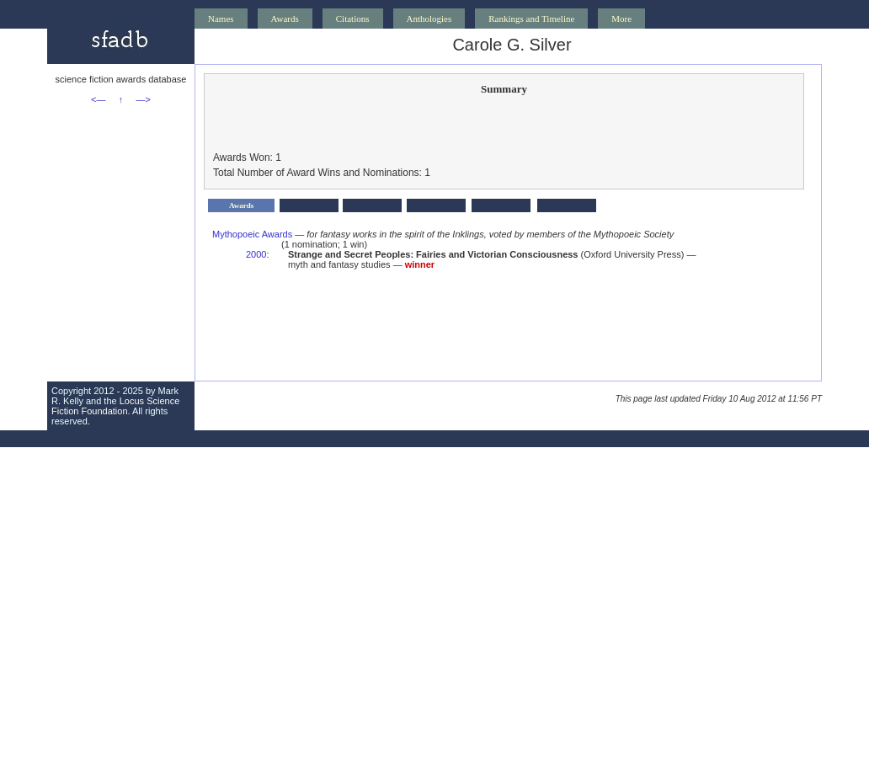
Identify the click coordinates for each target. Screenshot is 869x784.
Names (221, 18)
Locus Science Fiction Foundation (115, 406)
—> (143, 99)
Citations (353, 18)
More (621, 18)
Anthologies (429, 18)
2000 (256, 254)
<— (98, 99)
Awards (285, 18)
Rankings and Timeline (531, 18)
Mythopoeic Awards (252, 234)
